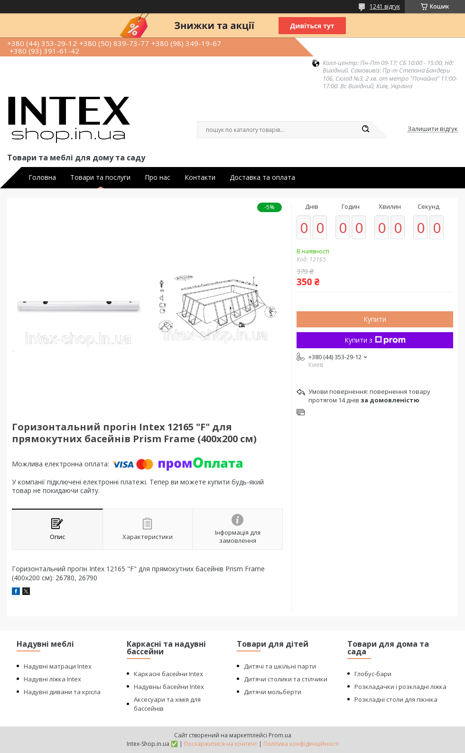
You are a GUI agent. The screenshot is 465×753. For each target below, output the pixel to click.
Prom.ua (280, 735)
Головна (42, 177)
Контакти (200, 177)
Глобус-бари (372, 673)
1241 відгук (385, 6)
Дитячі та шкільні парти (280, 666)
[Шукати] (365, 129)
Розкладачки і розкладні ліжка (400, 686)
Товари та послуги (100, 177)
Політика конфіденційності (301, 744)
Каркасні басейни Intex (168, 673)
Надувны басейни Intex (169, 686)
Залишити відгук (433, 129)
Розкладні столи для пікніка (395, 699)
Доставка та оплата (262, 177)
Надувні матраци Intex (58, 666)
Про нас (157, 177)
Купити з (375, 339)
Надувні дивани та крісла (62, 692)
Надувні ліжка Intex (52, 679)
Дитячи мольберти (272, 692)
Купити (374, 319)
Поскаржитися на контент (220, 744)
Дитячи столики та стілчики (285, 679)
